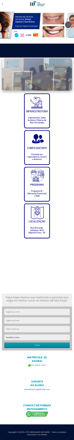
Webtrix (44, 434)
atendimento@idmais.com (37, 389)
